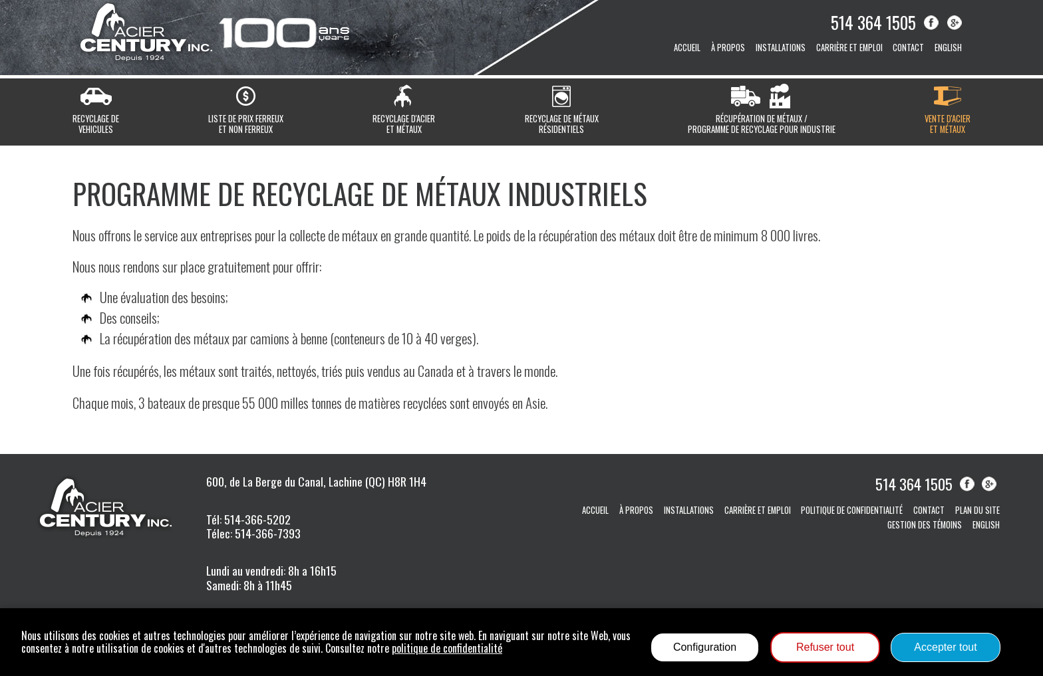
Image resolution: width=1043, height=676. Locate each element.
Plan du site (977, 510)
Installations (781, 47)
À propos (728, 47)
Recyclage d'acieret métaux (403, 123)
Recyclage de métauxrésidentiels (562, 123)
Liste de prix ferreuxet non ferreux (245, 123)
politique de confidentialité (447, 648)
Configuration (704, 647)
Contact (908, 47)
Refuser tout (825, 647)
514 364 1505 (873, 22)
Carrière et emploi (849, 47)
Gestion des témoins (924, 524)
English (948, 47)
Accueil (687, 47)
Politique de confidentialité (852, 510)
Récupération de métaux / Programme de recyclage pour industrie (761, 123)
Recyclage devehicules (96, 123)
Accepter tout (945, 647)
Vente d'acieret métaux (947, 123)
